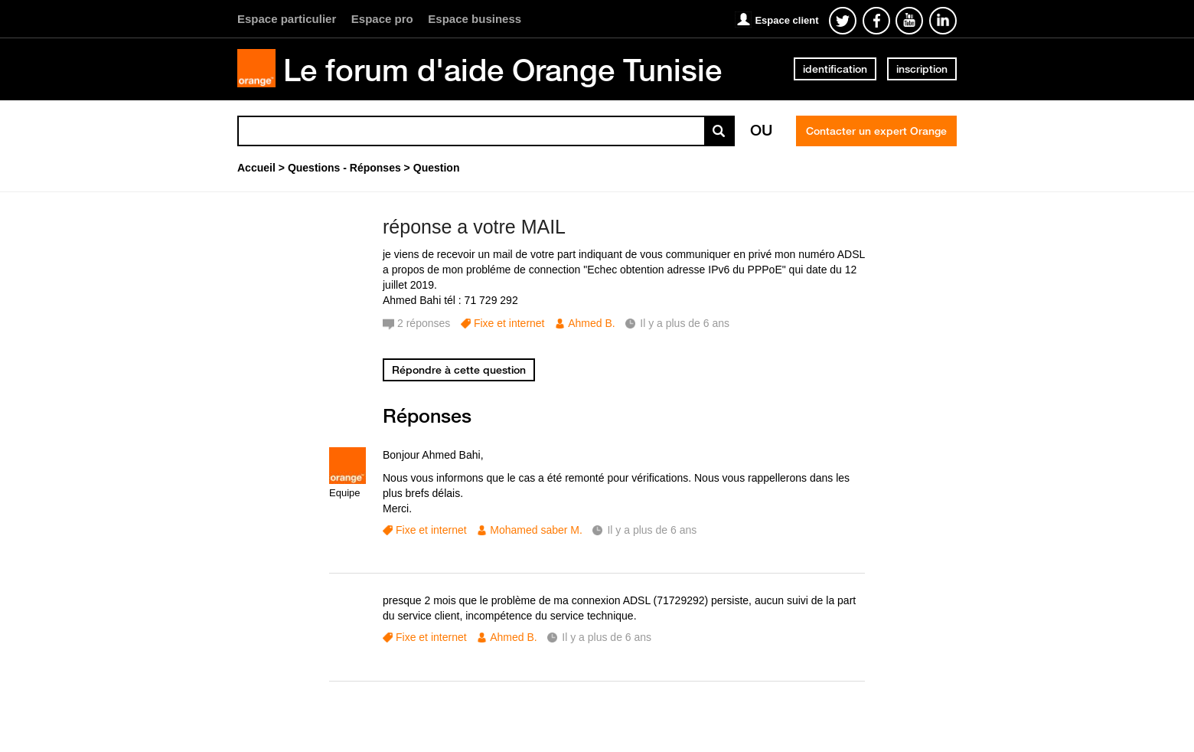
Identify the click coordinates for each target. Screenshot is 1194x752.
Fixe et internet (509, 323)
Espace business (474, 18)
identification (835, 69)
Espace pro (382, 18)
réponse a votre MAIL (474, 226)
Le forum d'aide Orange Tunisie (502, 70)
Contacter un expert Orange (876, 131)
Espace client (786, 20)
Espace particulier (286, 18)
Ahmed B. (591, 323)
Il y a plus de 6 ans (651, 530)
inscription (922, 69)
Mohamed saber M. (536, 530)
